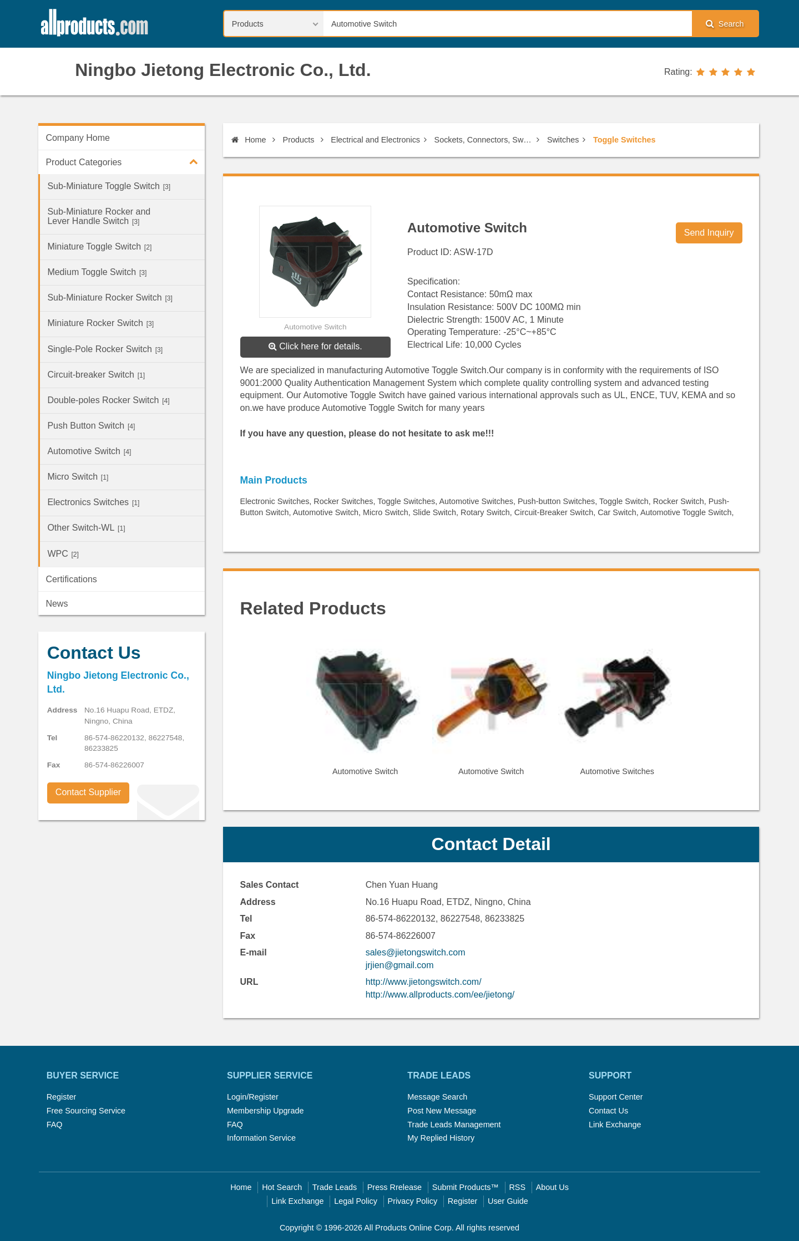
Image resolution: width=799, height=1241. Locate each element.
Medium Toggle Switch (96, 272)
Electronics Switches (93, 502)
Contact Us (608, 1110)
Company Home (77, 138)
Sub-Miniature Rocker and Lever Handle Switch (98, 216)
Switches (563, 139)
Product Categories (125, 161)
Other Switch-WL (86, 527)
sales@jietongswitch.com (416, 952)
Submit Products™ (465, 1187)
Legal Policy (355, 1201)
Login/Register (253, 1096)
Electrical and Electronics (375, 139)
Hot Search (282, 1187)
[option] (365, 712)
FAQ (55, 1124)
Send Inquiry (709, 232)
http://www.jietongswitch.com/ (424, 981)
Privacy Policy (413, 1201)
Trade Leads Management (453, 1124)
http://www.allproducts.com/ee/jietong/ (440, 994)
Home (248, 139)
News (56, 603)
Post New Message (441, 1110)
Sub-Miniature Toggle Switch (108, 186)
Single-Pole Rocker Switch (105, 349)
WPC (63, 553)
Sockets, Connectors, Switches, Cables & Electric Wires (483, 139)
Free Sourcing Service (86, 1110)
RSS (517, 1187)
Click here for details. (315, 346)
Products (299, 139)
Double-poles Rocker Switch (108, 400)
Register (62, 1096)
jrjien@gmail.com (400, 965)
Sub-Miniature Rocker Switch (110, 297)
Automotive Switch (89, 451)
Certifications (71, 579)
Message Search (437, 1096)
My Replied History (440, 1137)
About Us (552, 1187)
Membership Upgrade (265, 1110)
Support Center (616, 1096)
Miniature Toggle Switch (99, 246)
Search (725, 23)
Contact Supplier (88, 792)
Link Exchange (615, 1124)
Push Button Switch (91, 425)
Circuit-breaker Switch (96, 374)
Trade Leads (334, 1187)
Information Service (261, 1137)
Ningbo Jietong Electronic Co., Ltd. (223, 70)
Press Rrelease (394, 1187)
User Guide (508, 1201)
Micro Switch (77, 476)
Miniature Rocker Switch (100, 323)
